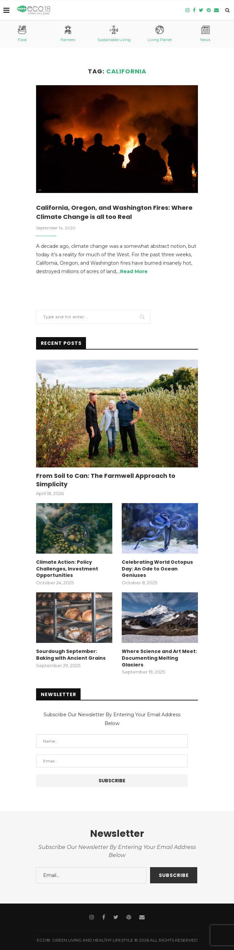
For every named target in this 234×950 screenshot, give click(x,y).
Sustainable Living (113, 34)
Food (22, 34)
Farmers (68, 34)
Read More (134, 271)
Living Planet (160, 34)
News (205, 34)
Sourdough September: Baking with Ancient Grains (71, 654)
